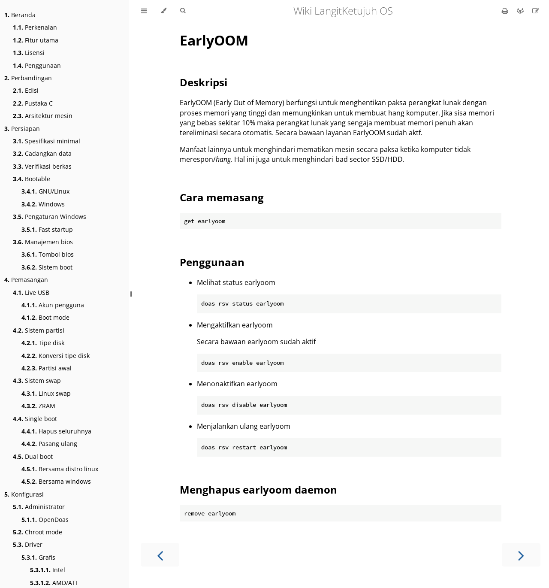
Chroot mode (37, 532)
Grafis (38, 557)
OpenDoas (45, 519)
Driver (27, 544)
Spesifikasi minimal (46, 141)
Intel (47, 570)
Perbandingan (28, 78)
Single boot (35, 419)
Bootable (31, 179)
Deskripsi (203, 82)
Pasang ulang (49, 443)
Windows (43, 204)
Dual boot (33, 456)
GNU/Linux (45, 191)
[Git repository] (521, 10)
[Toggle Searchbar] (182, 10)
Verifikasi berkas (42, 166)
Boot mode (45, 317)
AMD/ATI (53, 583)
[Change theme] (163, 10)
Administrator (39, 507)
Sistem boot (46, 267)
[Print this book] (505, 10)
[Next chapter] (521, 555)
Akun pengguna (52, 305)
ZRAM (38, 406)
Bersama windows (56, 481)
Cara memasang (222, 197)
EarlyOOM (214, 40)
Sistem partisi (38, 330)
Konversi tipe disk (55, 356)
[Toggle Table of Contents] (144, 10)
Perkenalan (35, 27)
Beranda (20, 15)
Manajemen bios (43, 242)
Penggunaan (37, 65)
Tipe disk (42, 343)
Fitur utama (35, 40)
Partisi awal (46, 368)
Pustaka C (33, 103)
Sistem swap (37, 380)
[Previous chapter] (160, 555)
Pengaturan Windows (49, 216)
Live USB (31, 292)
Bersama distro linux (59, 469)
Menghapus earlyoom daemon (258, 489)
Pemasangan (26, 280)
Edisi (26, 90)
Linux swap (46, 393)
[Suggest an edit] (536, 10)
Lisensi (29, 52)
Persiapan (22, 128)
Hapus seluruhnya (56, 431)
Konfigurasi (24, 494)
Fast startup (47, 229)
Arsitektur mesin (42, 116)
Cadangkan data (42, 153)
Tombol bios (47, 254)
